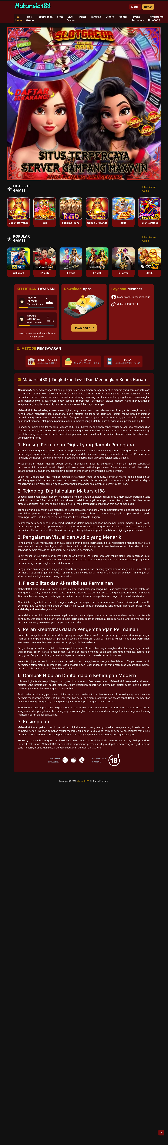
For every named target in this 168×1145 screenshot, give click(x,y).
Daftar (148, 6)
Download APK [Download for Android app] (84, 328)
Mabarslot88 (83, 781)
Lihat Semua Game (149, 188)
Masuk (135, 6)
